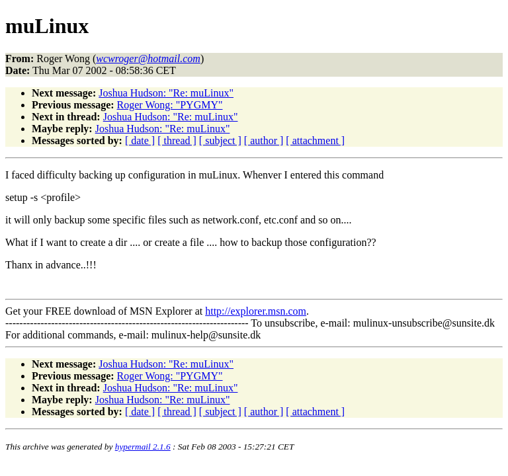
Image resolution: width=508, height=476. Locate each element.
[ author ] (264, 140)
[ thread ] (176, 140)
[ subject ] (220, 140)
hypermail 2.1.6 (143, 447)
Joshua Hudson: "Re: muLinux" (166, 93)
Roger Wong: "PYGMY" (170, 104)
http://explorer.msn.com (255, 311)
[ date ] (140, 140)
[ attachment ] (315, 140)
